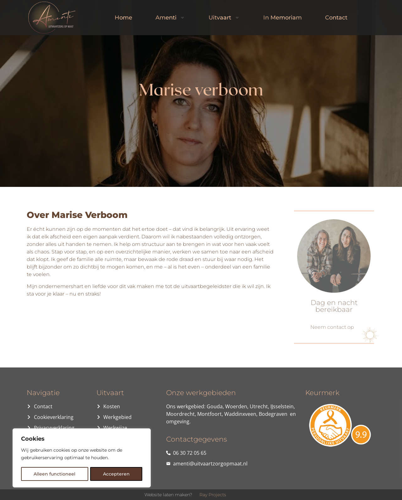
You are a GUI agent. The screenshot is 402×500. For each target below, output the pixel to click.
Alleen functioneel (54, 474)
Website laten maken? (168, 494)
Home (123, 17)
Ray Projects (212, 494)
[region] (82, 458)
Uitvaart (224, 18)
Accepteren (116, 474)
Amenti (170, 18)
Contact (336, 17)
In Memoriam (282, 17)
